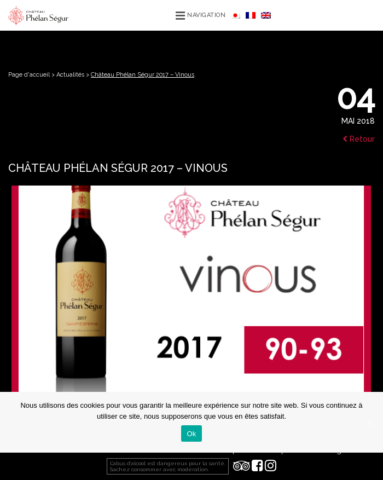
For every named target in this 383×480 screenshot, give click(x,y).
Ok (191, 434)
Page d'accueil (29, 74)
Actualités (70, 74)
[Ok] (369, 422)
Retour (359, 139)
